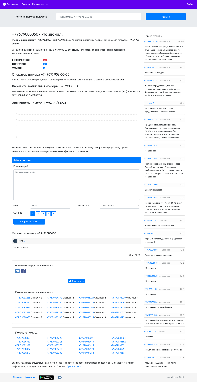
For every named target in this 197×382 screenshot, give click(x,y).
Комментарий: (21, 166)
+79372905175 (150, 80)
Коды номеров (40, 4)
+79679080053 (22, 317)
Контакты (30, 377)
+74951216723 (150, 357)
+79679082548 (22, 312)
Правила (17, 377)
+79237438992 (150, 103)
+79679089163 (86, 307)
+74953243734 (150, 119)
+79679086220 (54, 302)
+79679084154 (86, 352)
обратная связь (74, 366)
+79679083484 (54, 307)
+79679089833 (22, 341)
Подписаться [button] (76, 281)
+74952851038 (150, 315)
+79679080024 (86, 317)
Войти (190, 4)
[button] (166, 16)
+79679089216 (86, 312)
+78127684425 (150, 289)
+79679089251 (118, 349)
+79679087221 (86, 337)
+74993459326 (150, 302)
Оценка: (17, 212)
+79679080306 (54, 317)
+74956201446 (150, 158)
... (24, 240)
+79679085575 (54, 345)
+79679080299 (22, 352)
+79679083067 (22, 349)
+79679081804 (118, 337)
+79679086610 (54, 349)
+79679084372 (54, 297)
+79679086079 (118, 297)
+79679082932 (22, 345)
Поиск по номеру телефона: (31, 16)
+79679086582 (118, 341)
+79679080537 (118, 312)
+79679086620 (54, 337)
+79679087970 (86, 349)
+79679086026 (86, 297)
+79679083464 (118, 302)
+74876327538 (150, 145)
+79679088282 (54, 352)
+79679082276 (118, 307)
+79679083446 (86, 341)
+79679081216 (22, 297)
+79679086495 (86, 345)
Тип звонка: (83, 205)
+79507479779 (150, 67)
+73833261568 (150, 276)
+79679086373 (86, 302)
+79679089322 (54, 312)
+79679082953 (118, 317)
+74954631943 (150, 197)
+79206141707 (150, 220)
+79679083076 (22, 307)
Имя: (15, 205)
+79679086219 (22, 302)
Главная (26, 4)
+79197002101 (150, 331)
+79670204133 (150, 250)
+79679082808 (22, 337)
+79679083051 (118, 345)
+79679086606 (118, 352)
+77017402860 (150, 184)
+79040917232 (150, 233)
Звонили (10, 4)
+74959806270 (150, 41)
